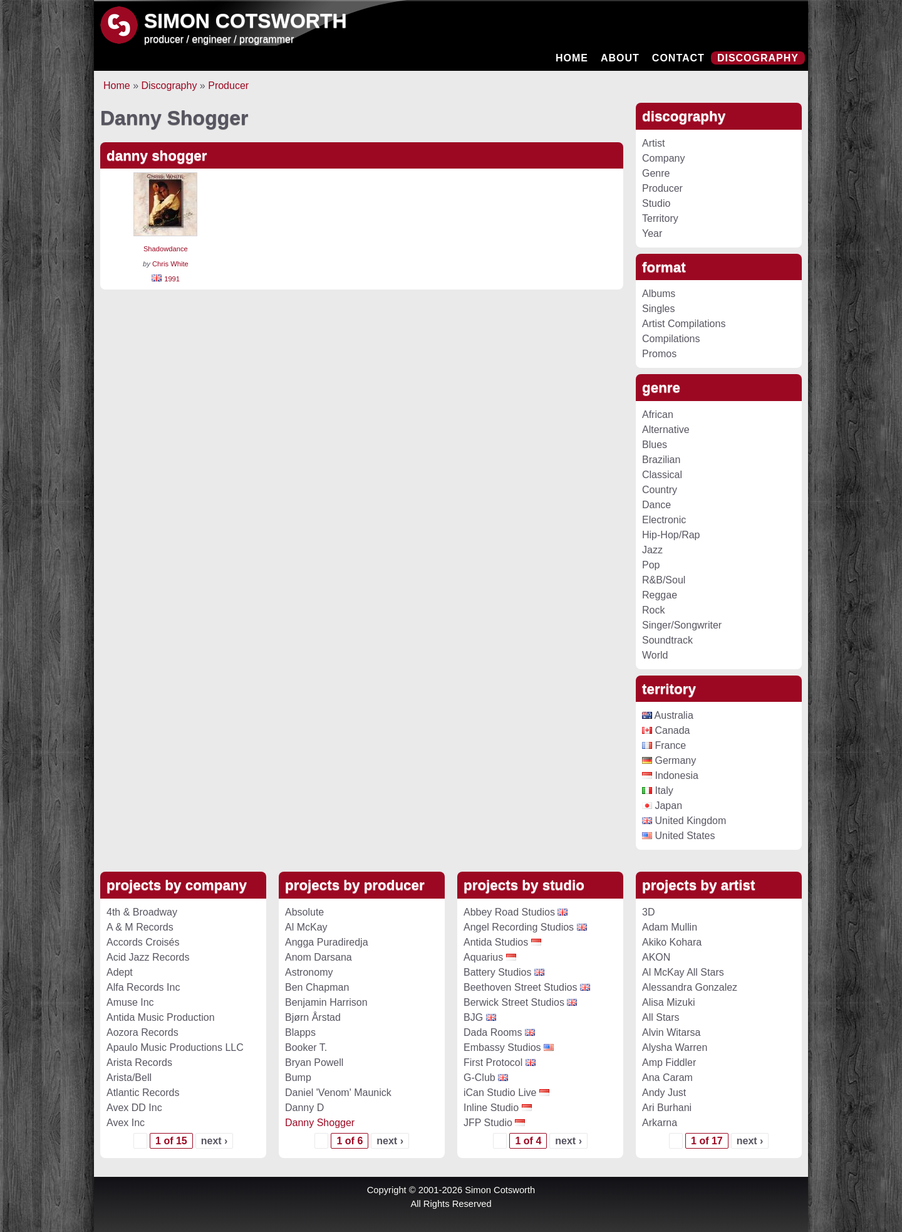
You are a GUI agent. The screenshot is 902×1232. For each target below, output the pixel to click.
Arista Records (139, 1062)
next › (214, 1140)
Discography (758, 58)
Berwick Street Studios (514, 1002)
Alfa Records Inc (143, 987)
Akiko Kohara (672, 942)
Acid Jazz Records (148, 957)
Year (652, 233)
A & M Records (140, 927)
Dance (656, 504)
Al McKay (306, 927)
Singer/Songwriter (682, 625)
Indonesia (670, 775)
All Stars (661, 1017)
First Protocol (493, 1062)
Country (659, 489)
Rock (653, 610)
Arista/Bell (129, 1077)
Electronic (664, 519)
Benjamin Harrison (326, 1002)
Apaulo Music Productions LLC (175, 1047)
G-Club (479, 1077)
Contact (678, 58)
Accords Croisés (142, 942)
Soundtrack (667, 640)
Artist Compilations (683, 323)
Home (572, 58)
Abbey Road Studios (509, 912)
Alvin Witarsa (671, 1032)
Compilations (671, 338)
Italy (657, 790)
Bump (298, 1077)
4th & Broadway (141, 912)
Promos (659, 353)
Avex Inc (125, 1122)
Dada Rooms (493, 1032)
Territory (660, 218)
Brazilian (661, 459)
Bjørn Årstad (313, 1017)
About (620, 58)
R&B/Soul (663, 580)
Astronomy (309, 972)
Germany (669, 760)
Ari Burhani (667, 1107)
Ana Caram (667, 1077)
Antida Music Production (160, 1017)
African (657, 414)
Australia (667, 715)
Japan (662, 805)
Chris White (170, 264)
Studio (656, 203)
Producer (228, 85)
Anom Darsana (318, 957)
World (655, 655)
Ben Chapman (317, 987)
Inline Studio (491, 1107)
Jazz (652, 550)
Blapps (300, 1032)
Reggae (659, 595)
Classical (662, 474)
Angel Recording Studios (519, 927)
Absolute (304, 912)
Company (663, 158)
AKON (656, 957)
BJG (473, 1017)
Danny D (304, 1107)
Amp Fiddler (669, 1062)
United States (678, 835)
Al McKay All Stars (683, 972)
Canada (666, 730)
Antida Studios (496, 942)
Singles (658, 308)
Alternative (666, 429)
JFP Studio (488, 1122)
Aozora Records (142, 1032)
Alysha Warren (674, 1047)
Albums (658, 293)
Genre (656, 173)
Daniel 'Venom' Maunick (338, 1092)
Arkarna (659, 1122)
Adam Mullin (669, 927)
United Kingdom (684, 820)
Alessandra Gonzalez (689, 987)
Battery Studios (498, 972)
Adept (119, 972)
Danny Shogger (320, 1122)
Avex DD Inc (134, 1107)
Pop (651, 565)
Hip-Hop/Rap (671, 535)
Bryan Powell (314, 1062)
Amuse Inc (130, 1002)
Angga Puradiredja (326, 942)
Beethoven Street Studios (520, 987)
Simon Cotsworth (245, 20)
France (664, 745)
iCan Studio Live (500, 1092)
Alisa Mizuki (668, 1002)
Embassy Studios (502, 1047)
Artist (653, 143)
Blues (654, 444)
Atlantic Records (143, 1092)
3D (648, 912)
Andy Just (664, 1092)
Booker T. (306, 1047)
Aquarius (483, 957)
